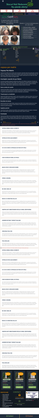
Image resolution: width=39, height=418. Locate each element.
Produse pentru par (24, 250)
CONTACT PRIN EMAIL (19, 399)
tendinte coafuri (7, 127)
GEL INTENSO (37, 51)
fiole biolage (5, 243)
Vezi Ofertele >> (4, 60)
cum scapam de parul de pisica (10, 159)
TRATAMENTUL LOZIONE (6, 52)
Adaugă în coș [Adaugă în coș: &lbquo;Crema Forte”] (19, 389)
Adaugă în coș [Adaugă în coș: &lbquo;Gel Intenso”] (32, 389)
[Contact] (7, 416)
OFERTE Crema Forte (19, 16)
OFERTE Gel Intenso (32, 16)
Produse (30, 416)
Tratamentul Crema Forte (17, 51)
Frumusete (8, 250)
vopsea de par (12, 127)
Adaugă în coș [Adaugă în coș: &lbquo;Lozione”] (6, 389)
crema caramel (6, 180)
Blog (33, 402)
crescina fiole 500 (7, 233)
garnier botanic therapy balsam (11, 222)
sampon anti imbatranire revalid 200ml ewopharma (16, 211)
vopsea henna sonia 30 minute (10, 130)
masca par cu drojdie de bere (10, 169)
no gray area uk (6, 191)
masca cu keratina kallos (9, 201)
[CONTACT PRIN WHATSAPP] (20, 403)
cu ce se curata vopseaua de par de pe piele (14, 150)
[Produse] (26, 416)
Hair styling (12, 250)
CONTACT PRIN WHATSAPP (19, 405)
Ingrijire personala (18, 250)
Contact (10, 416)
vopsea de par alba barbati (9, 140)
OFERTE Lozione (6, 16)
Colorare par (3, 250)
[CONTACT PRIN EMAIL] (20, 397)
